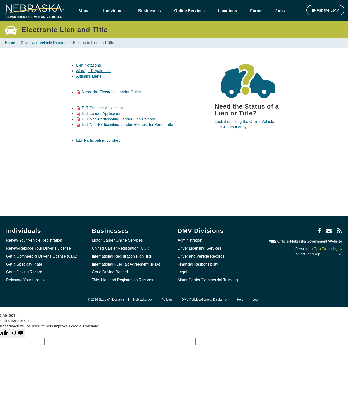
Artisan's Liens (88, 76)
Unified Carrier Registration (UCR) (121, 248)
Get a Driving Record (24, 272)
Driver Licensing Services (199, 248)
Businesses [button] (149, 11)
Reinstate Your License (26, 280)
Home (10, 43)
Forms (257, 11)
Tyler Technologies (328, 249)
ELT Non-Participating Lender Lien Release (119, 119)
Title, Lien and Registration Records (122, 280)
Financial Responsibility (198, 264)
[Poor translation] (17, 333)
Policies (167, 299)
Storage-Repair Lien (93, 71)
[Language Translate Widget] (318, 254)
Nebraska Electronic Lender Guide (111, 92)
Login (256, 299)
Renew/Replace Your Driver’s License (38, 248)
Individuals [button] (114, 11)
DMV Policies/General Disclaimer (204, 299)
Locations (228, 11)
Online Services (189, 11)
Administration (190, 240)
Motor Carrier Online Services (117, 240)
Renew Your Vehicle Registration (34, 240)
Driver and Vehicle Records (44, 43)
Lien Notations (88, 65)
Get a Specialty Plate (24, 264)
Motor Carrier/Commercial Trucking (208, 280)
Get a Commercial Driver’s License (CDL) (41, 256)
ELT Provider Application (103, 108)
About (84, 11)
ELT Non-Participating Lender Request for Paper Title (127, 124)
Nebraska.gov (142, 299)
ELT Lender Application (101, 113)
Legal (182, 272)
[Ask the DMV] (325, 10)
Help (240, 299)
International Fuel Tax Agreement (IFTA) (126, 264)
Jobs (281, 11)
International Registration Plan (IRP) (123, 256)
